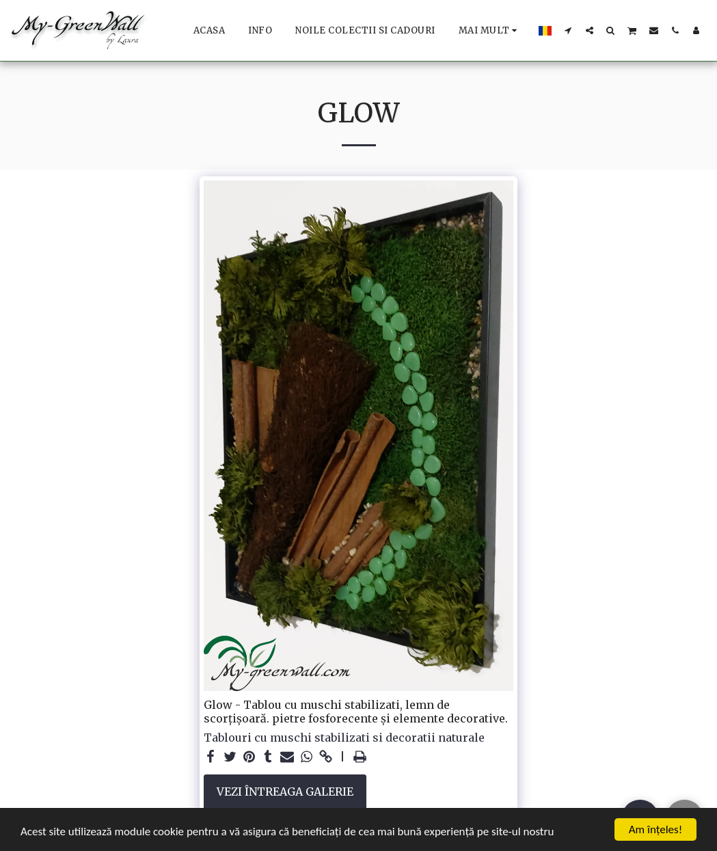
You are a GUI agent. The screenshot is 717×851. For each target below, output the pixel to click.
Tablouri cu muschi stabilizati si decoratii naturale (344, 737)
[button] (568, 30)
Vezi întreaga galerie (285, 791)
